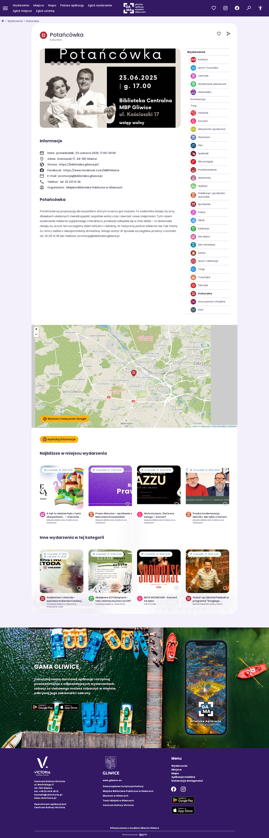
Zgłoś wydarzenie (100, 5)
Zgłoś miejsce (22, 11)
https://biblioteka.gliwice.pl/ (79, 164)
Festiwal (199, 113)
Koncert (199, 121)
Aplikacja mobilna (183, 777)
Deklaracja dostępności (187, 780)
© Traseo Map (204, 426)
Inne (197, 310)
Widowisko (201, 92)
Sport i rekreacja (204, 261)
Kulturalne (32, 21)
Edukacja (200, 228)
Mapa (52, 5)
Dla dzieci (200, 237)
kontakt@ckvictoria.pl (48, 794)
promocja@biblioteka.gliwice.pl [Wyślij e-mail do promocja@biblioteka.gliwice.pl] (80, 176)
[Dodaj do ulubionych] (221, 34)
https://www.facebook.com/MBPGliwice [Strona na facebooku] (91, 170)
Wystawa (200, 137)
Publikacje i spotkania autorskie (208, 195)
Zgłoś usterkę (45, 11)
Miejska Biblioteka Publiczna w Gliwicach (128, 791)
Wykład (199, 186)
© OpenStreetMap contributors (224, 426)
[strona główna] (2, 21)
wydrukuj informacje (59, 439)
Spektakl (199, 153)
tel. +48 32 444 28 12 (46, 791)
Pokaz (198, 212)
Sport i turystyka (204, 68)
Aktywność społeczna (208, 129)
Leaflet (194, 426)
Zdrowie (199, 285)
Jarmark (199, 76)
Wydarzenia (21, 5)
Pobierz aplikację (72, 5)
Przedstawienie (204, 170)
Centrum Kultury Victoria (118, 805)
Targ (193, 105)
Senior (198, 253)
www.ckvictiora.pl (45, 798)
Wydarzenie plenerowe (208, 84)
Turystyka (200, 277)
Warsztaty (201, 178)
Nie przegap (202, 161)
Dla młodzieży (203, 245)
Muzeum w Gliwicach (115, 795)
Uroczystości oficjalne (208, 301)
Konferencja (198, 99)
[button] (134, 373)
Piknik (197, 220)
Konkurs (199, 59)
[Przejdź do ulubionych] (213, 8)
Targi (197, 269)
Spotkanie (200, 204)
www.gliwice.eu (112, 780)
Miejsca (38, 5)
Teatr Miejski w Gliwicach (118, 800)
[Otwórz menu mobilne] (5, 8)
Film (197, 145)
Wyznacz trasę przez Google (64, 419)
